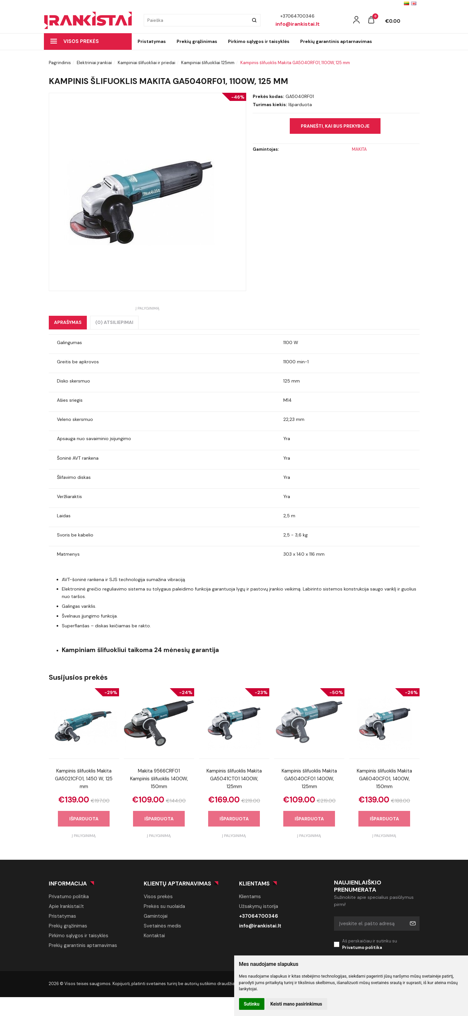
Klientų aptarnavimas (177, 883)
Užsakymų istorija (258, 906)
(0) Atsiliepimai (114, 322)
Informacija (68, 883)
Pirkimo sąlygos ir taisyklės (258, 41)
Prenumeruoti (412, 923)
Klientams (254, 883)
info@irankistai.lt (260, 926)
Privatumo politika (69, 896)
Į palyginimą (147, 308)
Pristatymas (152, 41)
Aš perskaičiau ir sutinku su (381, 945)
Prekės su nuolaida (164, 906)
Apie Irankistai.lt (66, 906)
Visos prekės (74, 41)
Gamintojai (155, 916)
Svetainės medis (162, 926)
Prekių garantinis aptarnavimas (336, 41)
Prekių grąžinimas (197, 41)
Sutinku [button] (252, 1004)
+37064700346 (258, 916)
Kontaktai (154, 935)
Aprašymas (68, 322)
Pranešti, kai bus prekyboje (335, 126)
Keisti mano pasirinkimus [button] (296, 1004)
